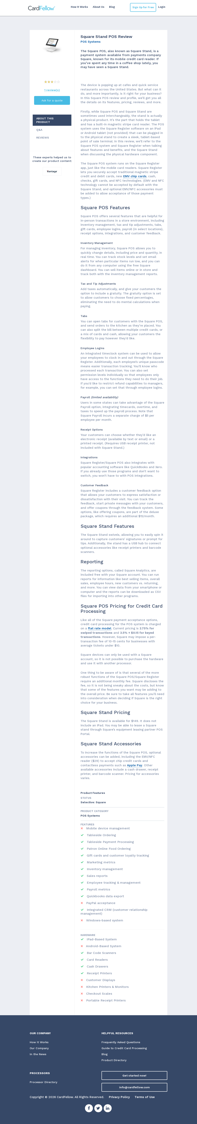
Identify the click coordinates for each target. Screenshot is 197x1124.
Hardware (88, 935)
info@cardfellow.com (134, 1087)
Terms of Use (145, 1097)
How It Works (79, 6)
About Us (98, 6)
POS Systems (90, 42)
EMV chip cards (134, 176)
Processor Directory (43, 1082)
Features (87, 824)
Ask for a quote (52, 100)
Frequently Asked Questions (120, 1042)
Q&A (39, 129)
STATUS (86, 797)
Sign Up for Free (143, 7)
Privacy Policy (119, 1097)
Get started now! (134, 1075)
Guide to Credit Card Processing (124, 1048)
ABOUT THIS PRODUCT (45, 120)
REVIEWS (42, 137)
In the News (38, 1054)
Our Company (39, 1048)
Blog (112, 6)
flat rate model (99, 628)
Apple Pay (134, 765)
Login (161, 6)
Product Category (94, 811)
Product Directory (113, 1060)
